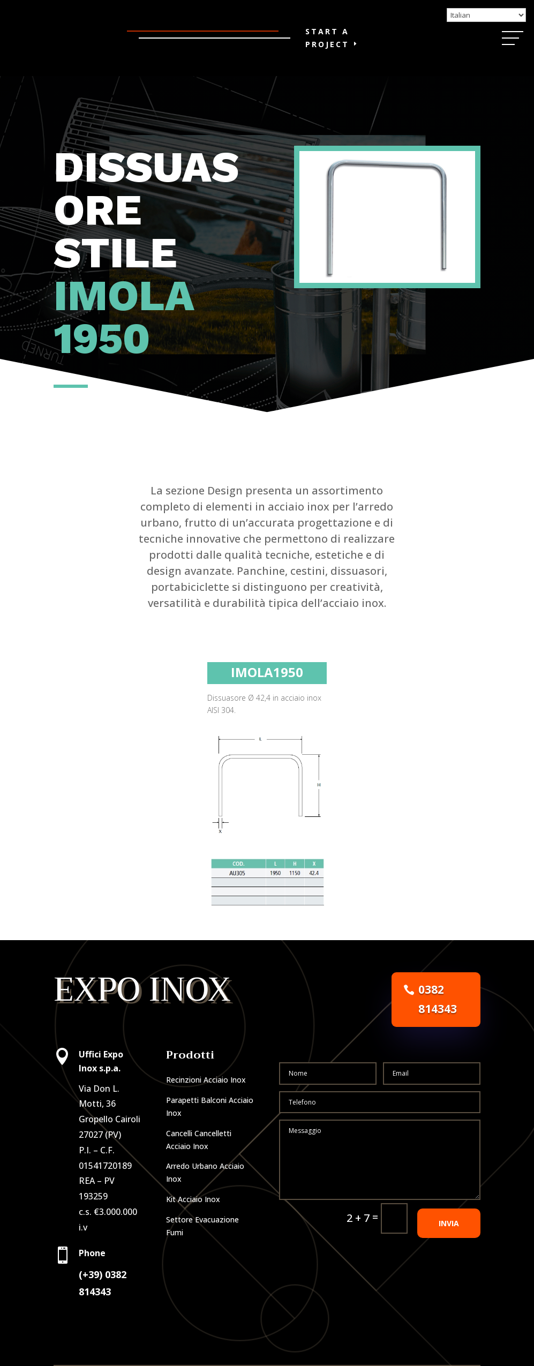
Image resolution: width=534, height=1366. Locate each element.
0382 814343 (437, 999)
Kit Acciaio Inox (193, 1199)
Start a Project (327, 37)
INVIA (449, 1255)
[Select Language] (486, 15)
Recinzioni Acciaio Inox (206, 1080)
